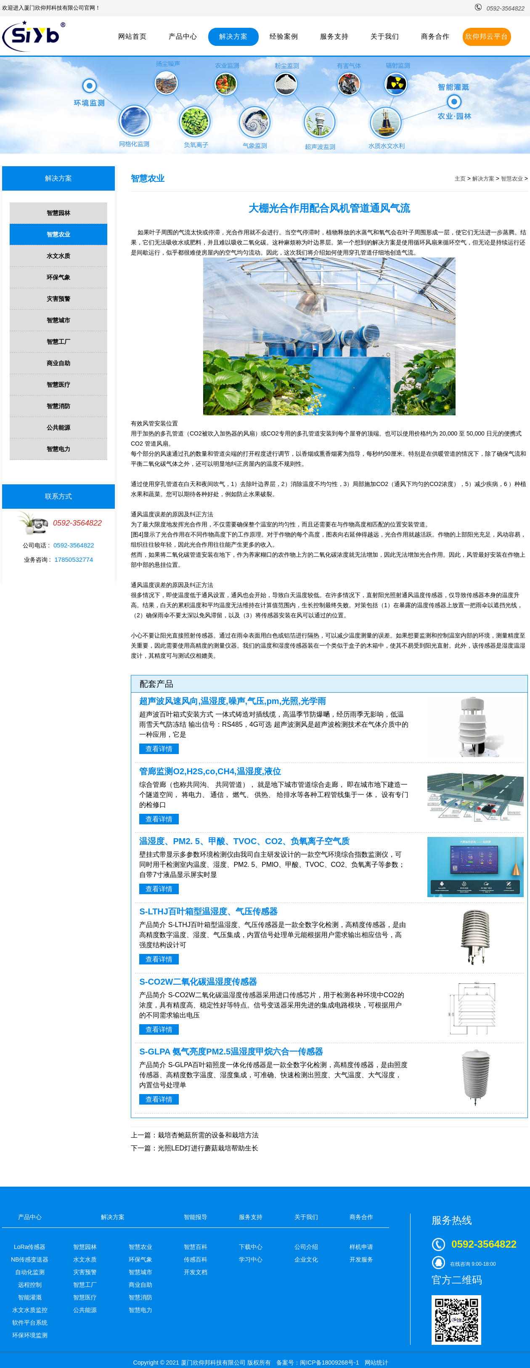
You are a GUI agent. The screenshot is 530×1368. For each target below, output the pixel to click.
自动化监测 (30, 1272)
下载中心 (250, 1246)
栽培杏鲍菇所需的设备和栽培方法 (208, 1135)
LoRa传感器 (29, 1246)
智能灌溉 (30, 1297)
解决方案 (233, 36)
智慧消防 (58, 406)
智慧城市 (58, 320)
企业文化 (306, 1259)
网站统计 (376, 1362)
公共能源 (58, 427)
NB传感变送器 (29, 1259)
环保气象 (58, 277)
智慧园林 (58, 213)
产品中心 (183, 36)
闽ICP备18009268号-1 (329, 1362)
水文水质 (58, 255)
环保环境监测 (30, 1335)
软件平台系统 (30, 1322)
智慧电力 (58, 449)
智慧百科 (195, 1246)
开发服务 (361, 1259)
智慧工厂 (58, 341)
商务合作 (435, 36)
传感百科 (195, 1259)
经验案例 (284, 36)
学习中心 (250, 1259)
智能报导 (195, 1217)
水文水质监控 (30, 1310)
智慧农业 (58, 234)
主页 (460, 178)
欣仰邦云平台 (486, 36)
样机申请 (361, 1246)
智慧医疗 (58, 384)
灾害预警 (58, 298)
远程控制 (30, 1284)
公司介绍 (306, 1246)
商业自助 (58, 363)
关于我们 (385, 36)
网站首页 (132, 36)
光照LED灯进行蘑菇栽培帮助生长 (208, 1148)
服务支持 (334, 36)
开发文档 (195, 1272)
